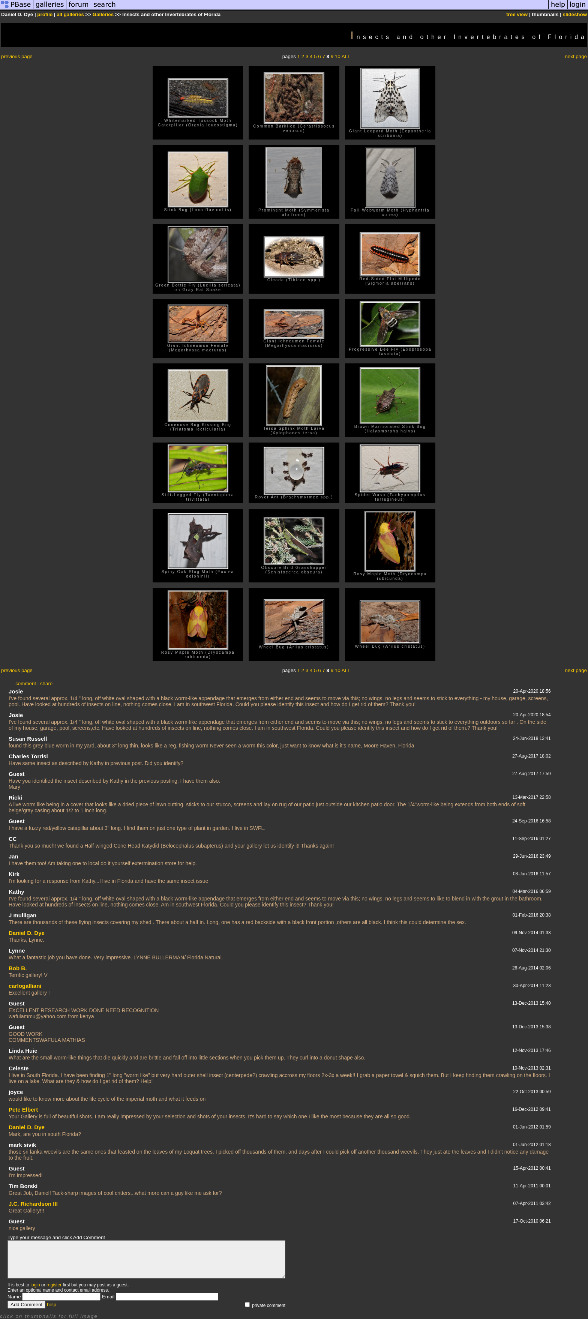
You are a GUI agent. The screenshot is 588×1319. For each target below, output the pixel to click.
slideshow (575, 14)
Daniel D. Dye (27, 933)
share (46, 683)
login (35, 1284)
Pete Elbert (23, 1109)
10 (337, 56)
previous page (17, 56)
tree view (517, 14)
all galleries (70, 14)
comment (25, 683)
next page (576, 56)
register (54, 1284)
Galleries (103, 14)
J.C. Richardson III (33, 1203)
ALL (346, 56)
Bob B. (18, 968)
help (51, 1304)
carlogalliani (25, 986)
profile (44, 14)
